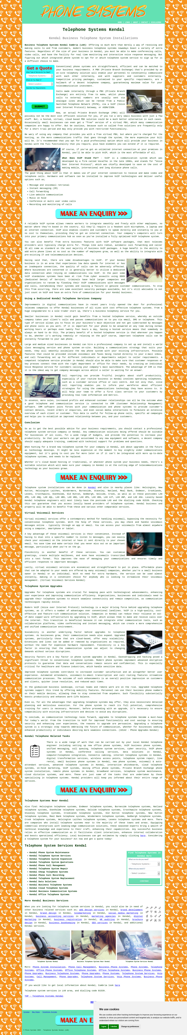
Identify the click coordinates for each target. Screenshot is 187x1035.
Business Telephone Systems (62, 973)
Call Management (46, 977)
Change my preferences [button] (130, 1026)
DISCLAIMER (156, 22)
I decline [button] (114, 1026)
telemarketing (82, 913)
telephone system (37, 839)
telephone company (98, 82)
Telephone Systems (49, 1012)
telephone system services (74, 906)
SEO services (100, 923)
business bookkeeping (62, 923)
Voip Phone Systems (129, 977)
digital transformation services (67, 758)
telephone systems (122, 503)
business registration (68, 919)
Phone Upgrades (34, 973)
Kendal (92, 487)
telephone (91, 702)
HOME (120, 22)
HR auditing (107, 919)
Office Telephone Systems (80, 970)
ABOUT (135, 22)
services (39, 926)
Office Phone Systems (49, 970)
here (142, 835)
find (34, 806)
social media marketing (123, 913)
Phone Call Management (82, 967)
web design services (91, 910)
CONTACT (144, 22)
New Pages (36, 1012)
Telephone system (35, 487)
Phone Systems (139, 967)
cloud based (72, 119)
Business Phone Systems (113, 967)
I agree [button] (103, 1026)
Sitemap (26, 1012)
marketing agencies (104, 916)
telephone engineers (46, 500)
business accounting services (55, 916)
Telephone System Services (138, 973)
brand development (132, 910)
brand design (48, 913)
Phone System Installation (49, 967)
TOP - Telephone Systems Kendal (44, 996)
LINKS (127, 22)
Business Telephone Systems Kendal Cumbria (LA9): (56, 45)
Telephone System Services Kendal (55, 846)
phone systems (82, 66)
